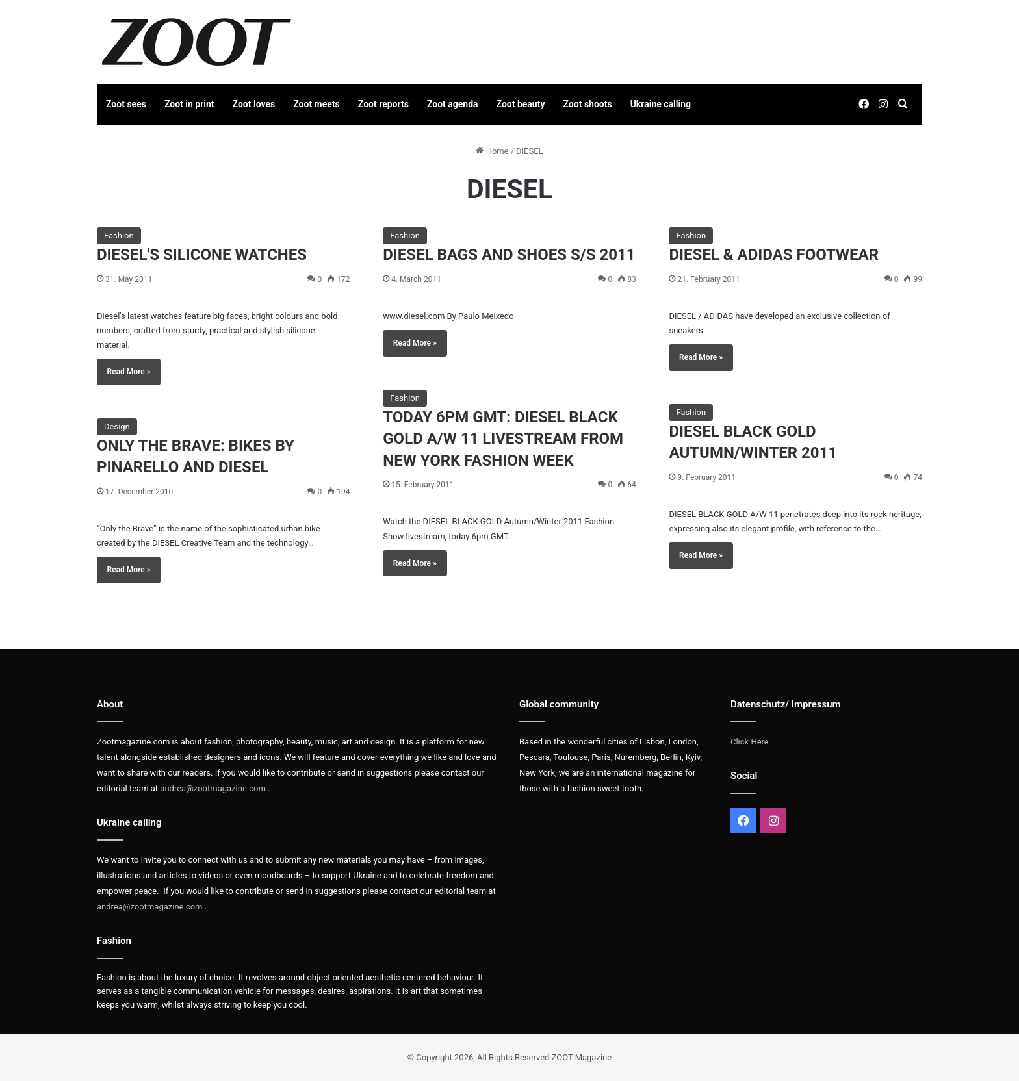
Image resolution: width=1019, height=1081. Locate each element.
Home (492, 151)
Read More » (129, 371)
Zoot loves (254, 104)
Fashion (119, 235)
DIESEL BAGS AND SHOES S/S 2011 (509, 255)
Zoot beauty (521, 104)
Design (117, 426)
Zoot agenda (452, 104)
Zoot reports (383, 104)
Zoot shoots (587, 104)
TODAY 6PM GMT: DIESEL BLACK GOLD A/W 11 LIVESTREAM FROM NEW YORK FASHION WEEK (503, 439)
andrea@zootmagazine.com (213, 788)
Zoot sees (126, 104)
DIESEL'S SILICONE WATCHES (202, 255)
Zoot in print (189, 104)
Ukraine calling (660, 104)
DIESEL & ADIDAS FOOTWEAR (774, 255)
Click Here (749, 741)
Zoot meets (316, 104)
